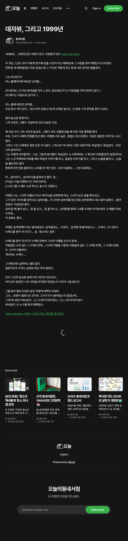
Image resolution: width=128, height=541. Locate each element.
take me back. (71, 54)
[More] (68, 8)
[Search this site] (86, 8)
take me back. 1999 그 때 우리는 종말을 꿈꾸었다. (34, 313)
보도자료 (57, 8)
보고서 (45, 8)
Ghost (71, 462)
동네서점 (20, 39)
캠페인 (34, 8)
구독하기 (64, 454)
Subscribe (113, 8)
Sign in (96, 8)
